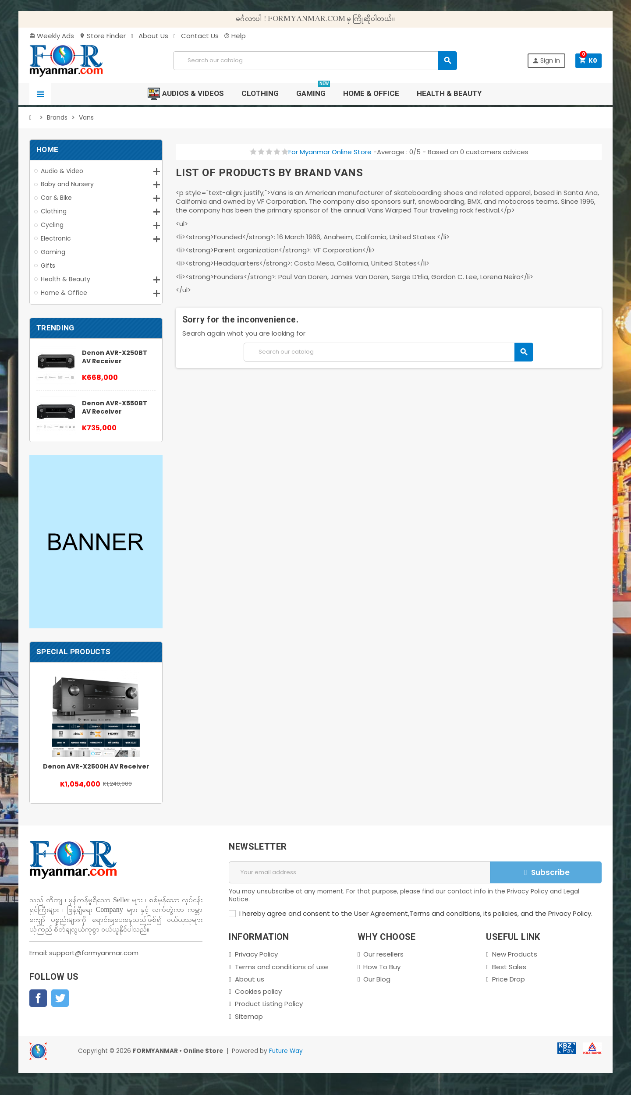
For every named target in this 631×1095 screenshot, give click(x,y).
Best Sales (509, 966)
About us (249, 979)
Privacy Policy (256, 954)
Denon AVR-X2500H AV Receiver (96, 766)
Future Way (286, 1051)
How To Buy (382, 966)
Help (235, 35)
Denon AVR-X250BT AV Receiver (114, 356)
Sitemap (249, 1016)
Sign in (546, 60)
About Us (149, 35)
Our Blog (376, 979)
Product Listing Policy (269, 1003)
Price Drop (508, 979)
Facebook (38, 998)
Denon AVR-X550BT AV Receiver (114, 407)
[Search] (315, 60)
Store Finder (102, 35)
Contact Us (196, 35)
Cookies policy (258, 991)
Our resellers (383, 954)
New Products (514, 954)
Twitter (60, 998)
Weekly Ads (51, 35)
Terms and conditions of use (281, 966)
